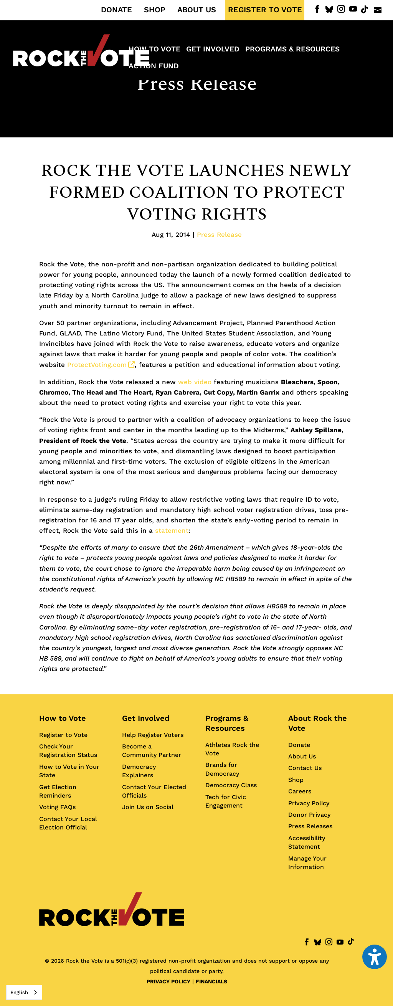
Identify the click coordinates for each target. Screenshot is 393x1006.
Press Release (197, 84)
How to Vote (62, 718)
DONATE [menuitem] (116, 10)
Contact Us (305, 767)
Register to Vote (63, 734)
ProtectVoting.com (100, 364)
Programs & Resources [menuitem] (292, 49)
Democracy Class (231, 785)
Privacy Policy (308, 803)
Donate (299, 744)
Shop (296, 779)
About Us (302, 756)
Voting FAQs (57, 807)
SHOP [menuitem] (154, 10)
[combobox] (24, 992)
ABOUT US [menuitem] (196, 10)
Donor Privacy (309, 814)
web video (194, 382)
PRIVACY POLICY (168, 981)
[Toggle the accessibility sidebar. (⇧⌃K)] (374, 957)
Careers (299, 791)
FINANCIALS (211, 981)
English (19, 992)
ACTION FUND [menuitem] (154, 66)
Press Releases (310, 826)
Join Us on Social (147, 807)
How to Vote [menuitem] (154, 49)
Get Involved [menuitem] (212, 49)
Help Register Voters (152, 734)
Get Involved (146, 718)
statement (171, 530)
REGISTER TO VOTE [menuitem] (265, 10)
